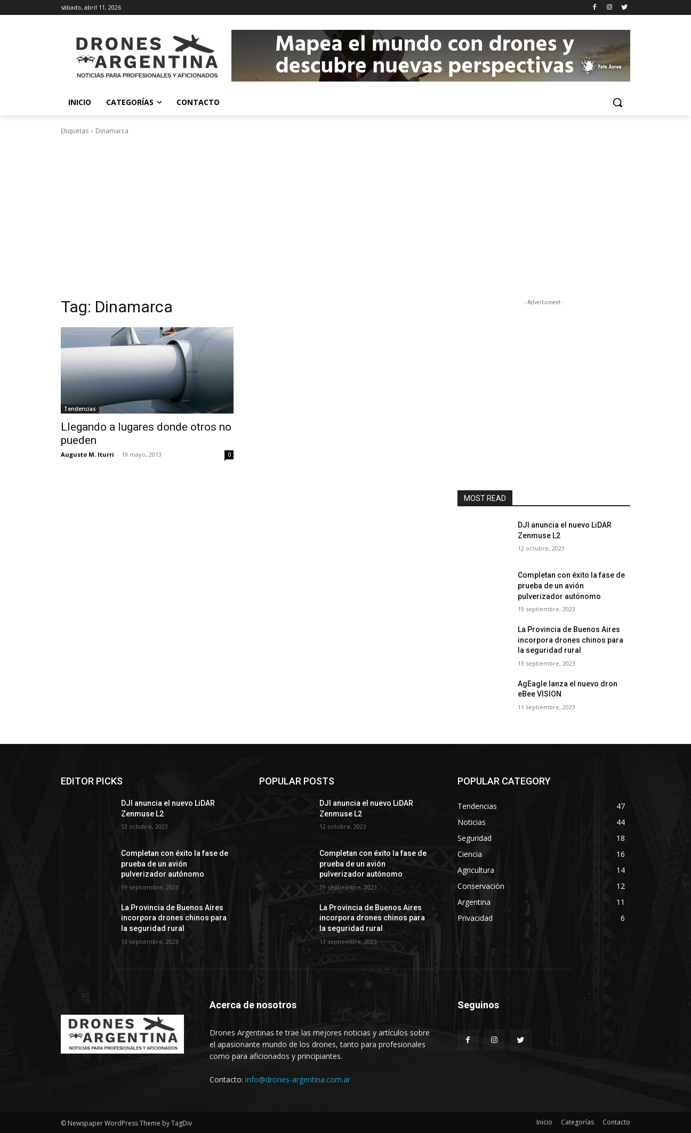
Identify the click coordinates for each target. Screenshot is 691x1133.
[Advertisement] (345, 216)
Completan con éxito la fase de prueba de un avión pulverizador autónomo (571, 585)
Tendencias (80, 408)
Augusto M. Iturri (87, 454)
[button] (617, 102)
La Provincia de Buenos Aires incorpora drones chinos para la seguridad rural (570, 639)
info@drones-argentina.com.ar (297, 1079)
